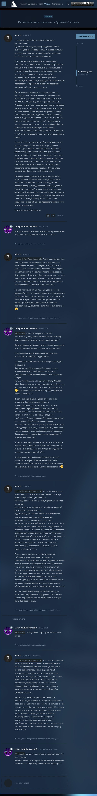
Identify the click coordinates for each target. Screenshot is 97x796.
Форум (47, 4)
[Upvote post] (48, 215)
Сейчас (79, 86)
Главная (23, 4)
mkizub (21, 333)
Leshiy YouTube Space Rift (30, 259)
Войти (82, 4)
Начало (79, 43)
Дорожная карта (35, 4)
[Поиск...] (68, 4)
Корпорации (57, 4)
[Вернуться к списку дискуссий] (4, 4)
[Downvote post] (53, 215)
